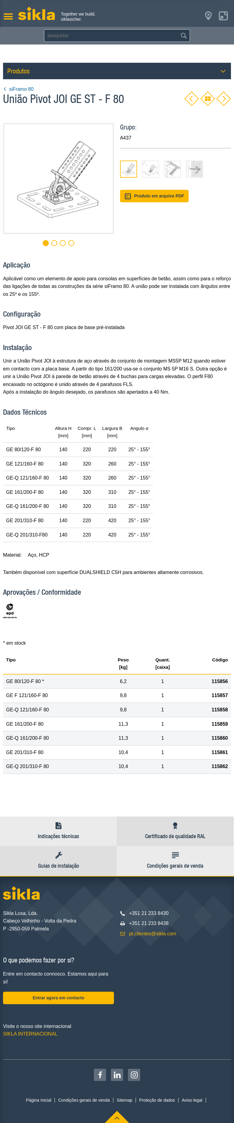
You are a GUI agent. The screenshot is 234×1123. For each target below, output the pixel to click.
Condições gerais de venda (84, 1100)
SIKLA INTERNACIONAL (30, 1033)
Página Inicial (38, 1100)
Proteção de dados (157, 1100)
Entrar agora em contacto (58, 997)
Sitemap (124, 1100)
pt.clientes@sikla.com (152, 933)
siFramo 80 (18, 89)
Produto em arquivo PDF (154, 196)
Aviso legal (192, 1100)
